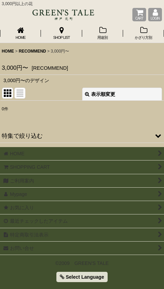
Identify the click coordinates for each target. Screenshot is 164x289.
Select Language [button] (82, 277)
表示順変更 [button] (100, 94)
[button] (82, 136)
